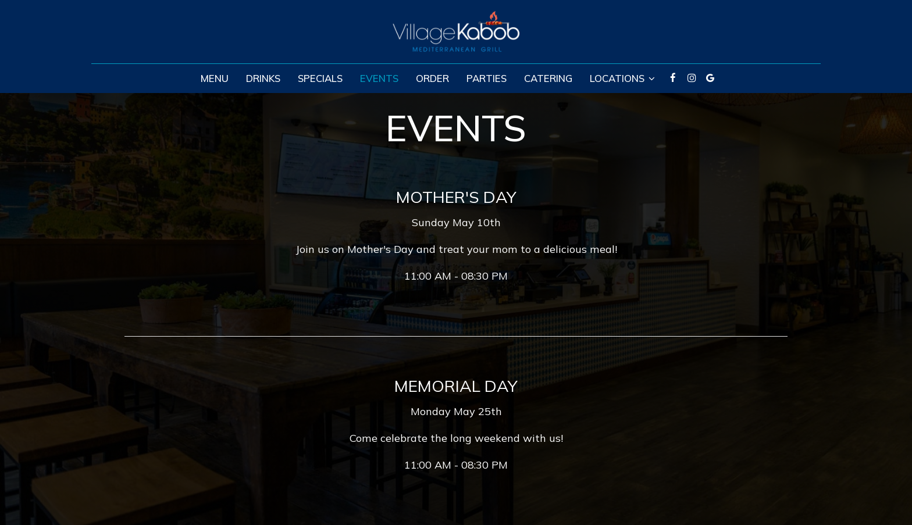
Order (432, 78)
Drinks (263, 78)
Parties (486, 78)
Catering (548, 78)
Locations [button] (622, 78)
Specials (320, 78)
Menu (215, 78)
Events (379, 78)
